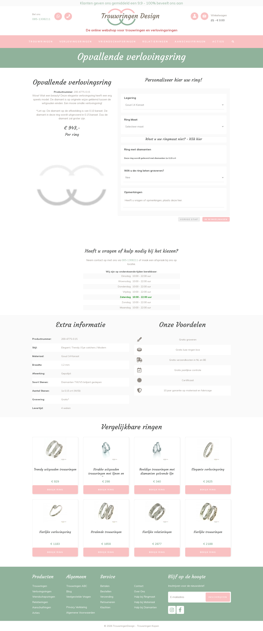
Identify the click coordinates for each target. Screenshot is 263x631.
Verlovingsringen (41, 591)
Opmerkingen (133, 192)
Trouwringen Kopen (148, 625)
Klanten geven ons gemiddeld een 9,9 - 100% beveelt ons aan (131, 3)
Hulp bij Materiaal (144, 602)
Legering (130, 98)
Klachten (105, 607)
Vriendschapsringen (43, 596)
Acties (36, 612)
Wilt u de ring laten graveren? (144, 170)
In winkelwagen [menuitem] (216, 219)
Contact (138, 586)
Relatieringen (40, 602)
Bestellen (105, 591)
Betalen (105, 586)
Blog (69, 591)
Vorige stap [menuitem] (189, 219)
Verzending (106, 596)
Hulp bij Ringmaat (144, 596)
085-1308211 (41, 19)
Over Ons (139, 591)
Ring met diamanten (137, 149)
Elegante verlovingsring (208, 469)
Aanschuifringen (41, 607)
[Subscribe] (218, 597)
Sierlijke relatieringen (157, 532)
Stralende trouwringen (106, 532)
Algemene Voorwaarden (80, 612)
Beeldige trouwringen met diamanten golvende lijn (157, 471)
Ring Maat (131, 119)
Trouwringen (39, 586)
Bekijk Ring (55, 489)
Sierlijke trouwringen (208, 532)
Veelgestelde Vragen (78, 596)
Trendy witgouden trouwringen (55, 469)
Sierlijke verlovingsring (55, 532)
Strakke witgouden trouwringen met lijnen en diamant (106, 473)
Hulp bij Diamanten (145, 607)
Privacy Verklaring (76, 607)
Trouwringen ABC (76, 586)
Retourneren (107, 602)
